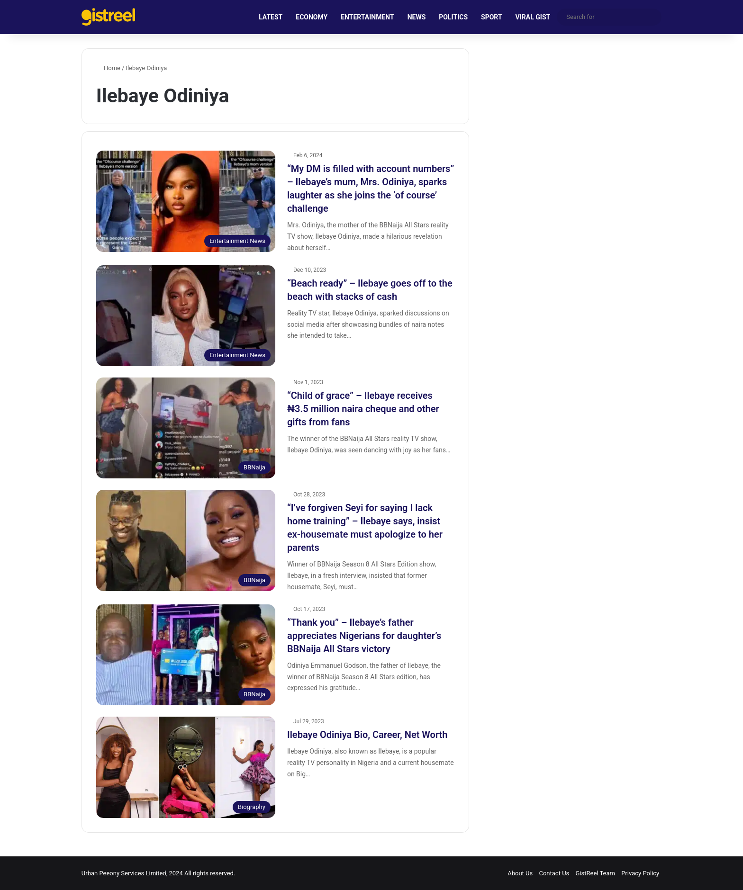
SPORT (491, 17)
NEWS (417, 17)
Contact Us (554, 873)
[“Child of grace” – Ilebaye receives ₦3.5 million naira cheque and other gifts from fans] (185, 428)
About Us (520, 873)
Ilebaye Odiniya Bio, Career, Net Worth (367, 734)
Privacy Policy (640, 873)
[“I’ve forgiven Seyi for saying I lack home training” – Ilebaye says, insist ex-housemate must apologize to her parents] (185, 540)
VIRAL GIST (533, 17)
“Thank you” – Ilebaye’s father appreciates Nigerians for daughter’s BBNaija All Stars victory (364, 636)
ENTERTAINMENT (367, 17)
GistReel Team (595, 873)
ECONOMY (311, 17)
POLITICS (453, 17)
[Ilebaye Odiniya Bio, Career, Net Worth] (185, 767)
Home (108, 68)
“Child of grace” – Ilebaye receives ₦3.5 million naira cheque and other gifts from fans (363, 409)
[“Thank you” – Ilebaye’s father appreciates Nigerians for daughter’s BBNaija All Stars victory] (185, 654)
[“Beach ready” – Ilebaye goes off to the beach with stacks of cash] (185, 315)
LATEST (270, 17)
